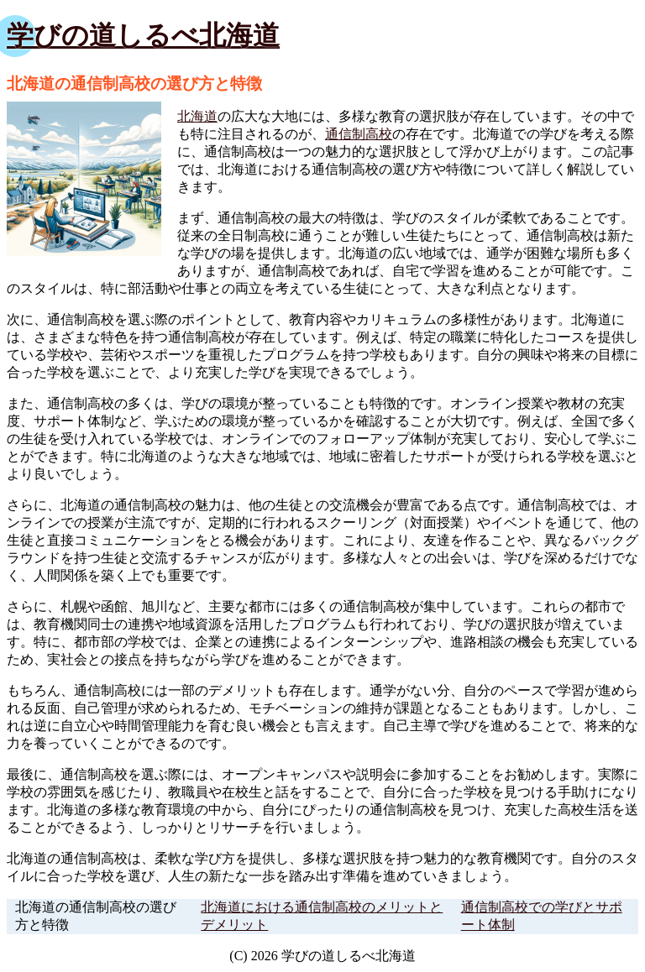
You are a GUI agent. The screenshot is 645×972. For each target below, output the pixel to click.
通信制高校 (358, 134)
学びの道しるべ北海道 (143, 35)
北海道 (197, 116)
